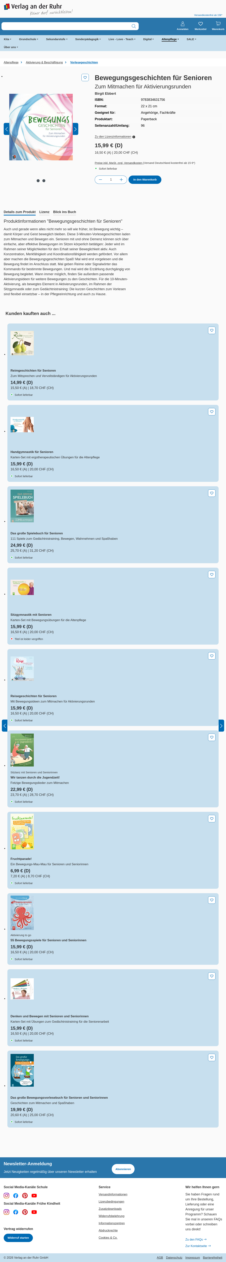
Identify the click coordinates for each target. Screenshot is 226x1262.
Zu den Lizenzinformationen (115, 136)
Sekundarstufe (55, 39)
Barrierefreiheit (212, 1257)
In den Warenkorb (145, 179)
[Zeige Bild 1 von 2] (38, 180)
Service (104, 1187)
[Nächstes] (75, 129)
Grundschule (27, 39)
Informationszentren (112, 1223)
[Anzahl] (111, 180)
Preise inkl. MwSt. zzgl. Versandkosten (119, 162)
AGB (160, 1257)
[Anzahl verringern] (100, 180)
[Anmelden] (183, 26)
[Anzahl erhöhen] (121, 180)
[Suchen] (134, 26)
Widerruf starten (18, 1237)
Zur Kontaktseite (197, 1246)
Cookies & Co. (108, 1237)
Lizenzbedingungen (111, 1201)
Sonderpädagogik (87, 39)
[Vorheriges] (6, 129)
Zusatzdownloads (110, 1208)
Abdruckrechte (108, 1230)
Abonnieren (123, 1169)
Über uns (10, 47)
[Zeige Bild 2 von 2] (43, 180)
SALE (190, 39)
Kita (6, 39)
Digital (147, 39)
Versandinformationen (113, 1194)
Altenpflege (169, 39)
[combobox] (65, 26)
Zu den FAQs (195, 1239)
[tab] (20, 212)
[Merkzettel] (200, 26)
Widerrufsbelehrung (111, 1216)
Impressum (192, 1257)
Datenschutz (174, 1257)
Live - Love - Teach (121, 39)
